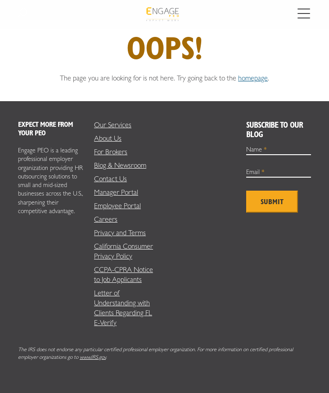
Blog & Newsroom (120, 165)
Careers (105, 219)
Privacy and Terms (120, 232)
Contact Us (110, 178)
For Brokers (110, 151)
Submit (272, 201)
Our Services (112, 125)
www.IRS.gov (93, 357)
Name (256, 149)
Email (255, 171)
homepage (253, 78)
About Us (108, 138)
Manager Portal (116, 192)
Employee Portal (117, 205)
